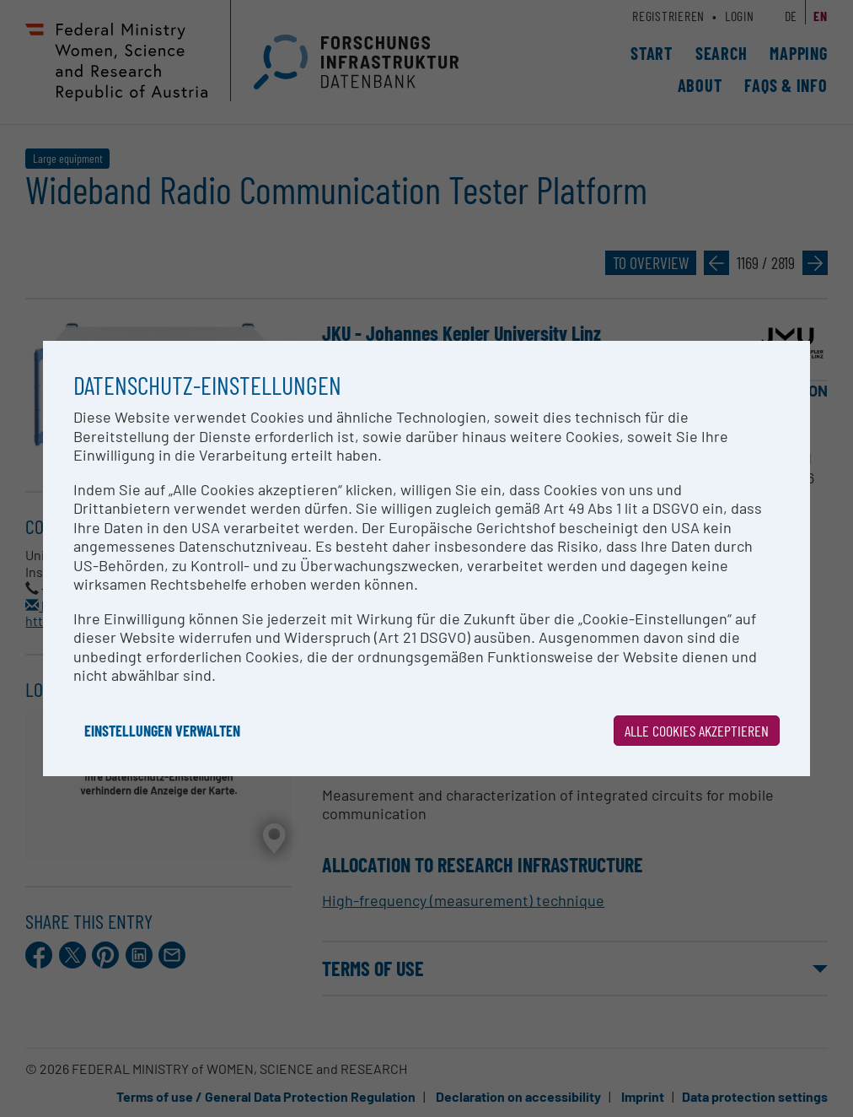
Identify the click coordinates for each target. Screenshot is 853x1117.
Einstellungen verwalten (162, 730)
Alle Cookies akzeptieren (697, 730)
